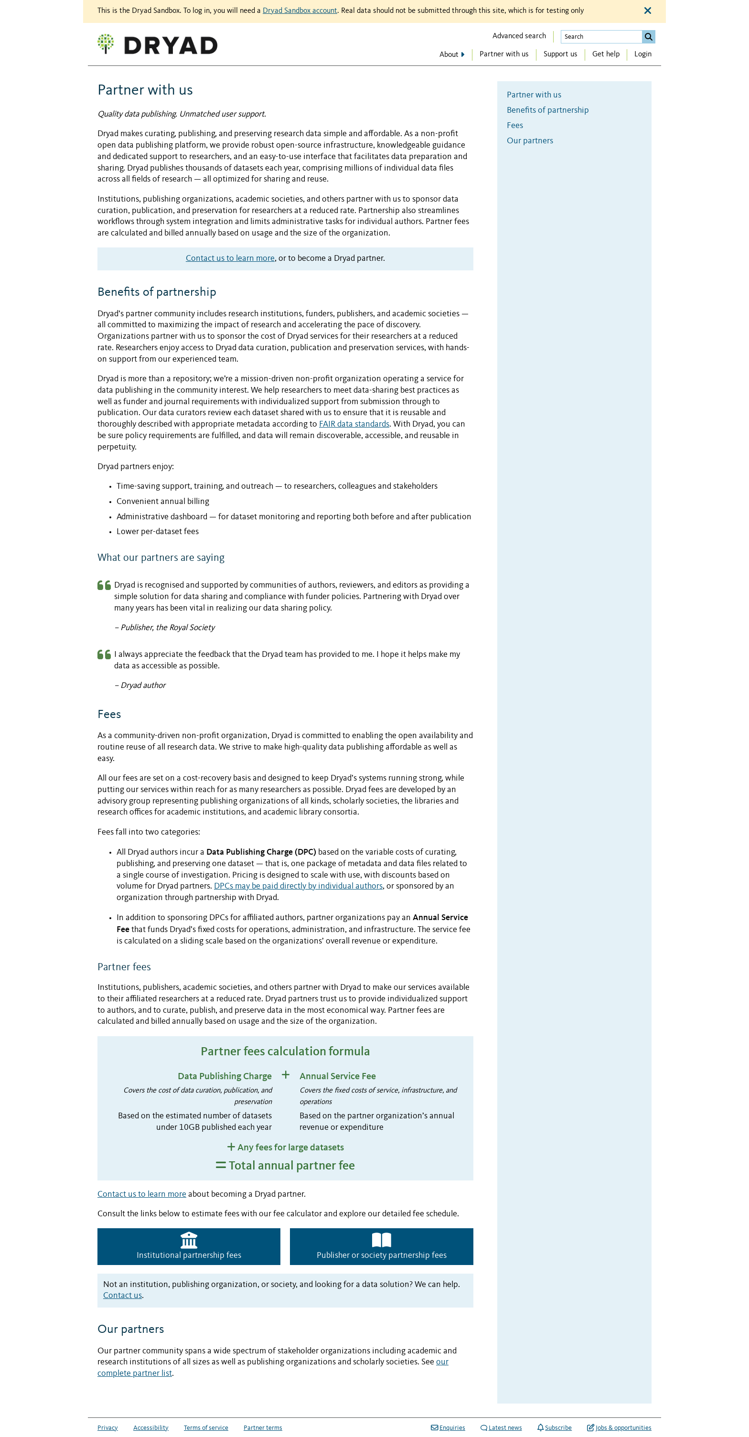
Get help (606, 54)
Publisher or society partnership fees (382, 1246)
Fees (515, 126)
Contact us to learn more (230, 259)
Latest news (501, 1428)
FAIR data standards (354, 424)
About (449, 55)
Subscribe (554, 1427)
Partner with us (504, 54)
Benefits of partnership (548, 111)
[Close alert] (648, 11)
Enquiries (448, 1427)
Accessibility (151, 1428)
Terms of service (206, 1428)
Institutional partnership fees (189, 1246)
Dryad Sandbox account (300, 11)
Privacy (107, 1428)
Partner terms (263, 1428)
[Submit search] (648, 36)
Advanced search (519, 36)
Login (643, 54)
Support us (561, 54)
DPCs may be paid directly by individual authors (298, 886)
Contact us (122, 1296)
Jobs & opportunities (619, 1427)
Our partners (530, 141)
